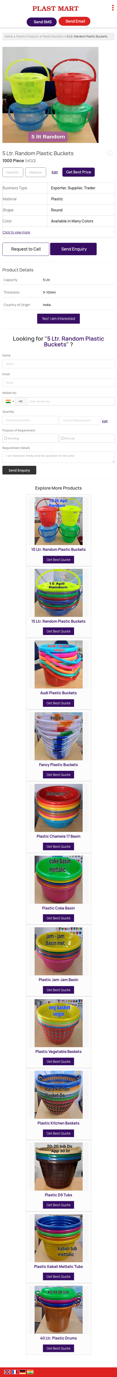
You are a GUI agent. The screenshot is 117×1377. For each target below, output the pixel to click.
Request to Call (26, 249)
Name (6, 355)
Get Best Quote (58, 559)
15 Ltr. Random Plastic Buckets (58, 621)
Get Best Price (78, 172)
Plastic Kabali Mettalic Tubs (58, 1266)
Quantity (8, 412)
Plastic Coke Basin (58, 908)
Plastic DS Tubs (58, 1195)
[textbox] (35, 172)
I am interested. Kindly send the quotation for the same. (58, 457)
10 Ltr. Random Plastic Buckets (58, 549)
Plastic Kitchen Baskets (58, 1123)
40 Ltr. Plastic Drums (58, 1338)
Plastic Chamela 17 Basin (58, 836)
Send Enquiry (74, 249)
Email (6, 374)
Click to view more (16, 232)
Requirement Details (16, 448)
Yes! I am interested (58, 318)
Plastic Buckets (52, 36)
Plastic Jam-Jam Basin (58, 979)
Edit (55, 172)
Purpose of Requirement (18, 430)
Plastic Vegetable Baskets (58, 1051)
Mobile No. (9, 393)
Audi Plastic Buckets (58, 692)
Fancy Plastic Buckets (58, 764)
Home (9, 36)
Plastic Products (27, 36)
